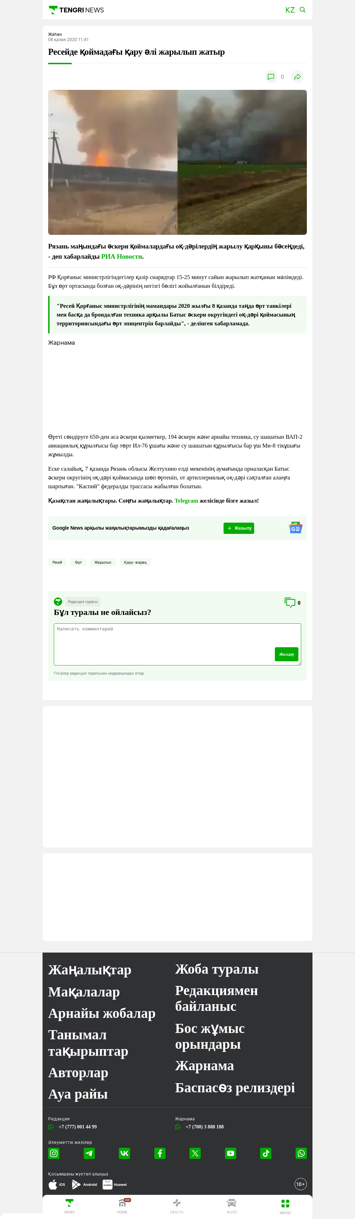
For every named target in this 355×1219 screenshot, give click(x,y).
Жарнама (204, 1065)
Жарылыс (103, 562)
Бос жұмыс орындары (210, 1036)
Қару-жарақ (135, 562)
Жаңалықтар (89, 969)
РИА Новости (121, 256)
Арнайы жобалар (102, 1013)
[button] (290, 10)
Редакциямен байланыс (216, 998)
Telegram (186, 500)
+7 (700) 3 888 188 (203, 1126)
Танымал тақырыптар (88, 1043)
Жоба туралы (217, 968)
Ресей (57, 562)
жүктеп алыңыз (91, 1174)
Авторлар (78, 1072)
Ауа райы (78, 1093)
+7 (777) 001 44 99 (76, 1126)
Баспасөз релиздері (235, 1087)
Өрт (78, 562)
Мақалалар (84, 991)
